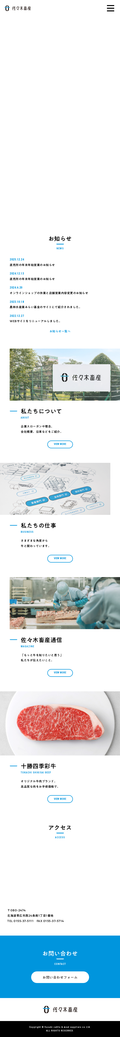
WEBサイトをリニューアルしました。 (36, 321)
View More (60, 444)
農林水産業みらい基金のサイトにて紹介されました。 (46, 306)
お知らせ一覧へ (60, 331)
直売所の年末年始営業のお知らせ (32, 264)
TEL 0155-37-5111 (20, 920)
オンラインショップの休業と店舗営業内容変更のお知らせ (49, 292)
